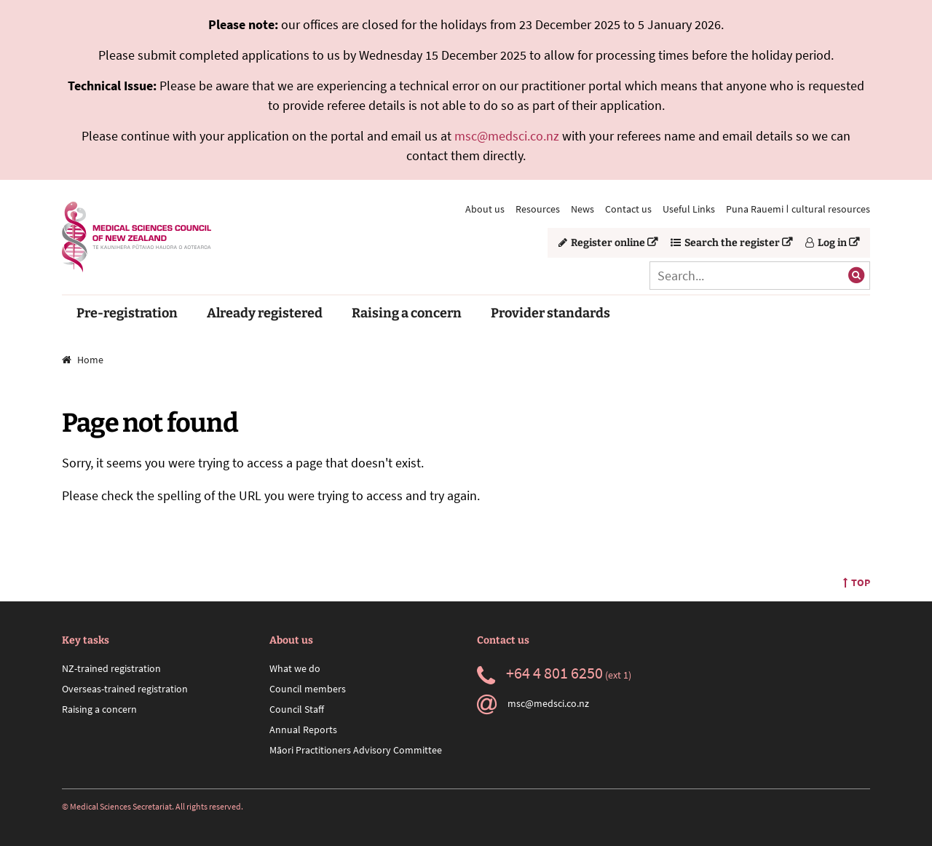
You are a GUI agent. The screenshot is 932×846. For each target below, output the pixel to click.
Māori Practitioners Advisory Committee (355, 749)
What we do (294, 668)
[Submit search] (856, 275)
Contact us (628, 209)
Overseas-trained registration (125, 688)
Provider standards (550, 313)
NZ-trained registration (111, 668)
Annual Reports (303, 729)
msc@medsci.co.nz (506, 135)
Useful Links (689, 209)
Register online (601, 243)
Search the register (725, 243)
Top (856, 582)
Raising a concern (407, 313)
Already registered (265, 313)
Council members (307, 688)
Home (82, 359)
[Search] (759, 275)
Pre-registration (127, 313)
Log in (826, 243)
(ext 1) (554, 674)
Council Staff (296, 709)
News (582, 209)
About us (485, 209)
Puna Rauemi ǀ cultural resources (798, 209)
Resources (538, 209)
